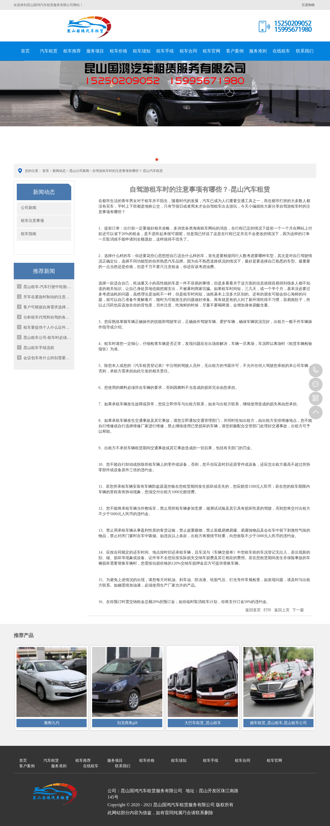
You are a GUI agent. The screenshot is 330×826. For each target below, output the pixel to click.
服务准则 (258, 51)
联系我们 (305, 51)
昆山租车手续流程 (38, 348)
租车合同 (188, 51)
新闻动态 (59, 171)
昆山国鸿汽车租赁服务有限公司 (89, 27)
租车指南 (28, 234)
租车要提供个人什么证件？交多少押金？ (48, 327)
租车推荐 (72, 51)
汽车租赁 (48, 51)
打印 (267, 610)
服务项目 (95, 51)
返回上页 (282, 610)
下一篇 (298, 610)
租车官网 (211, 51)
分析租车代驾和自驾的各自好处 (48, 317)
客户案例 (235, 51)
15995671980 (316, 370)
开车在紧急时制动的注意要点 (48, 297)
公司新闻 (28, 208)
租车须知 (141, 51)
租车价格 (118, 51)
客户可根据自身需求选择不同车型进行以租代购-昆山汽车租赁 (48, 307)
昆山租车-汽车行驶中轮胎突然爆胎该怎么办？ (48, 287)
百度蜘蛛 (308, 5)
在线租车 (281, 51)
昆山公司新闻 (79, 171)
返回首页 (253, 610)
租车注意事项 (32, 221)
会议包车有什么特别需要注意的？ (48, 358)
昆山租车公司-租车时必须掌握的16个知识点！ (48, 338)
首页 (25, 51)
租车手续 (165, 51)
